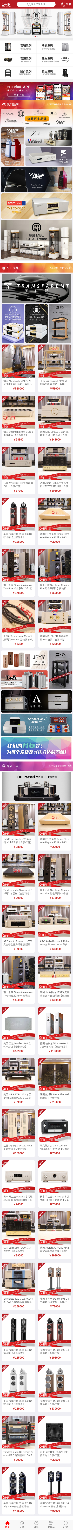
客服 (66, 4)
